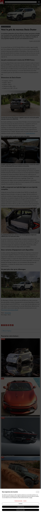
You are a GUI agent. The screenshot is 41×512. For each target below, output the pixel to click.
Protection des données (18, 500)
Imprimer (24, 500)
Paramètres (20, 503)
